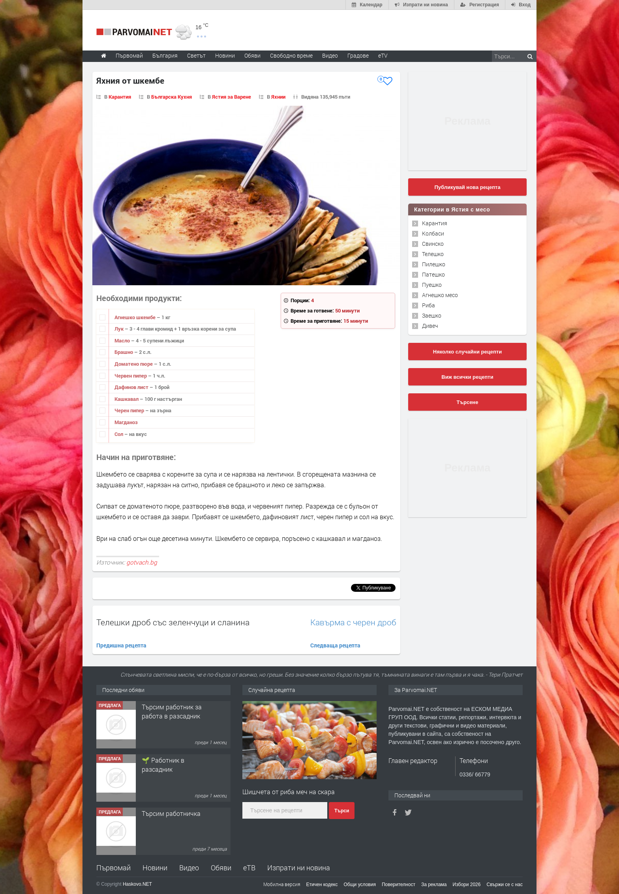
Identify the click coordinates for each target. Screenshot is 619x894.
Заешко (431, 315)
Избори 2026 (467, 884)
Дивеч (430, 325)
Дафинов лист (132, 387)
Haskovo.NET (137, 884)
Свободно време (291, 55)
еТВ (249, 867)
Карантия (120, 96)
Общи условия (360, 884)
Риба (428, 305)
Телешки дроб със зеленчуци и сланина (172, 622)
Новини (225, 55)
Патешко (433, 274)
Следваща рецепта (335, 645)
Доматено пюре (134, 363)
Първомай (113, 867)
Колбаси (433, 233)
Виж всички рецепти (467, 377)
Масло (122, 340)
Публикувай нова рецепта (467, 187)
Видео (189, 867)
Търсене (467, 402)
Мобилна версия (281, 884)
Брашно (124, 351)
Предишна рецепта (121, 645)
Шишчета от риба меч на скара (288, 791)
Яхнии (278, 96)
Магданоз (126, 422)
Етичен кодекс (322, 884)
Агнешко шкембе (135, 317)
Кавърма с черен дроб (353, 622)
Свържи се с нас (504, 884)
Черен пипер (129, 410)
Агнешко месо (440, 295)
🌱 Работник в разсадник (163, 764)
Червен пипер (131, 375)
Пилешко (433, 264)
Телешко (433, 254)
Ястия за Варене (231, 96)
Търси (341, 811)
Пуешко (432, 284)
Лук (119, 328)
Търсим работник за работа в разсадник (172, 711)
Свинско (433, 243)
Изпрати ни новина (298, 867)
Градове (358, 55)
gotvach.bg (141, 562)
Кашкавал (127, 398)
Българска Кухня (171, 96)
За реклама (434, 884)
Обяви (221, 867)
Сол (119, 434)
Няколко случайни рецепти (467, 352)
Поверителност (398, 884)
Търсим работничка (171, 813)
